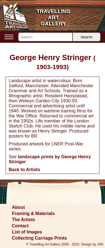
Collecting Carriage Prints (39, 238)
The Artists (23, 219)
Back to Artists (24, 169)
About (18, 207)
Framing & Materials (33, 213)
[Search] (45, 36)
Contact (20, 225)
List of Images (27, 232)
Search (86, 37)
